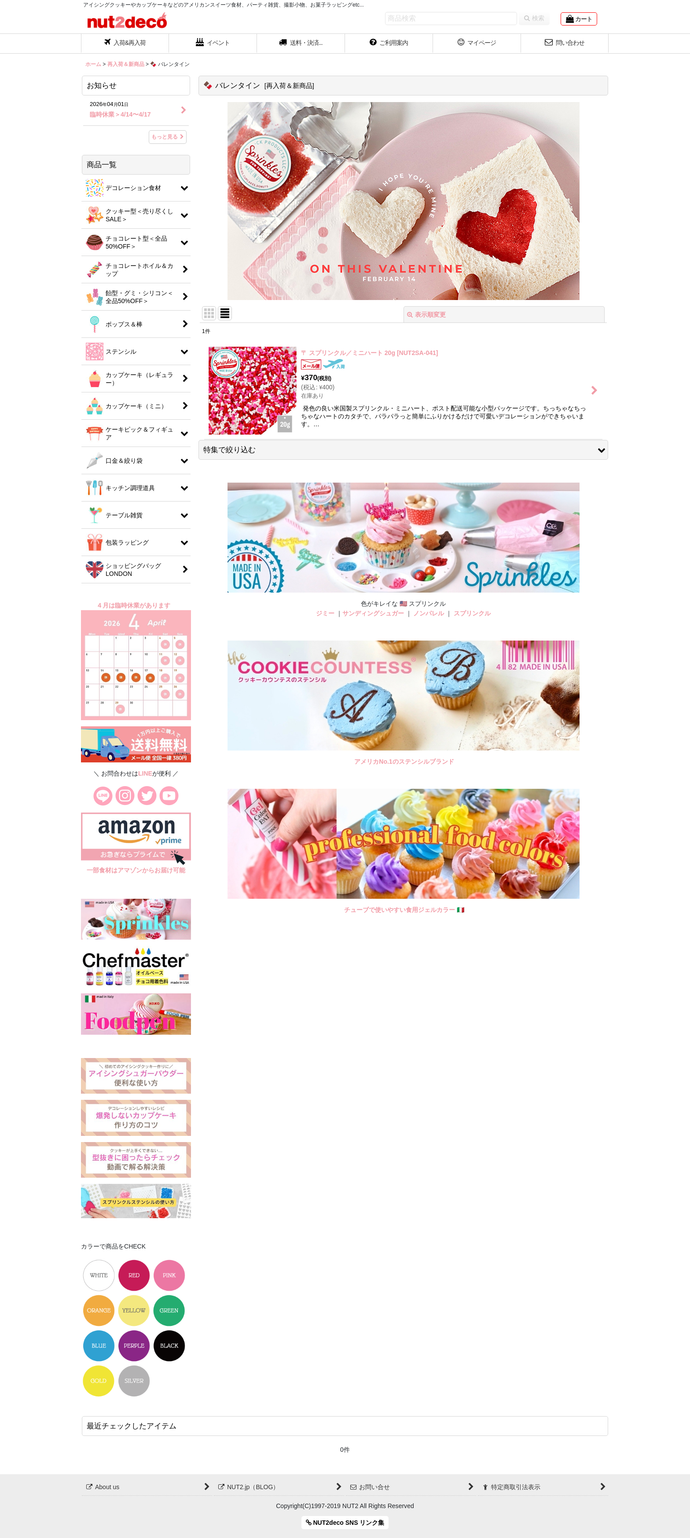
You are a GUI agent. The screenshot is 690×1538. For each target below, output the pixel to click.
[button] (301, 43)
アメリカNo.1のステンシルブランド (404, 761)
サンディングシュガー (373, 613)
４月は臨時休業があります (134, 605)
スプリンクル (472, 613)
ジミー (325, 613)
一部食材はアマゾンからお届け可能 (136, 870)
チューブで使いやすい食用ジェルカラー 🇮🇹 (404, 909)
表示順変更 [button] (426, 314)
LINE (145, 773)
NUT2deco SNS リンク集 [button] (345, 1522)
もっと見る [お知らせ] (167, 137)
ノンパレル (428, 613)
